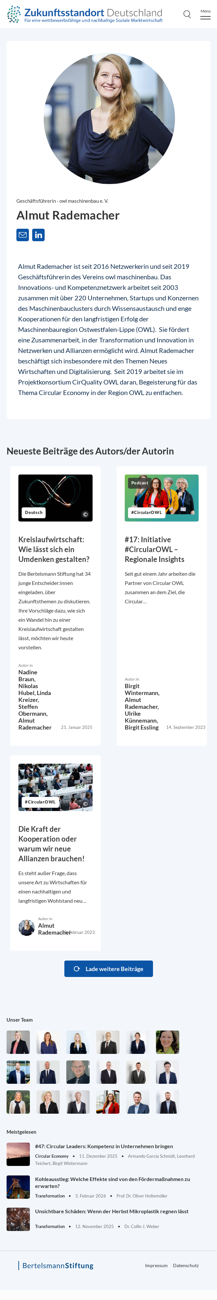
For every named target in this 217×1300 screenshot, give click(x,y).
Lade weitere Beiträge (114, 968)
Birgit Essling (142, 727)
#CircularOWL (146, 513)
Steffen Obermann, (33, 710)
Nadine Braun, (27, 675)
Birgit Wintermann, (142, 689)
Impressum (156, 1265)
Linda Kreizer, (34, 696)
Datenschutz (186, 1265)
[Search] (187, 14)
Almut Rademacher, (142, 703)
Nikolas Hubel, (28, 689)
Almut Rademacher (35, 724)
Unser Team (20, 1020)
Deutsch (33, 513)
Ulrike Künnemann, (141, 717)
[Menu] (205, 14)
